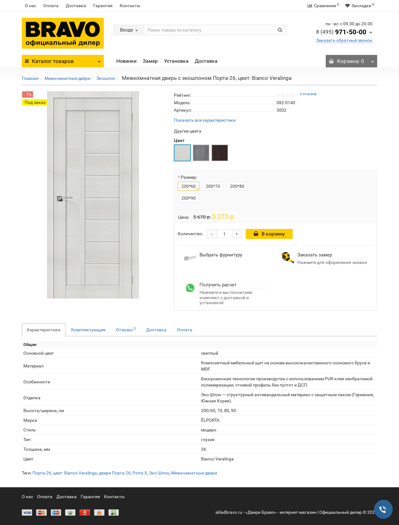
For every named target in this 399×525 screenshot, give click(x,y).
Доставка (76, 5)
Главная (30, 78)
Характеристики (43, 329)
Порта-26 (41, 472)
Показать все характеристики (205, 120)
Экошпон (105, 78)
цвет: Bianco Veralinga (75, 472)
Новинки (126, 61)
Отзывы (126, 329)
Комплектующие (88, 329)
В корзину (269, 234)
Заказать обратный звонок (344, 40)
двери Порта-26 (115, 472)
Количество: (190, 233)
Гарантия (103, 5)
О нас (30, 5)
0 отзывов (308, 94)
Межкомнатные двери (67, 78)
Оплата (51, 5)
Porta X (139, 472)
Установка (176, 61)
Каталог (63, 59)
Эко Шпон (159, 472)
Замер (150, 61)
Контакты (130, 5)
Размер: (189, 177)
